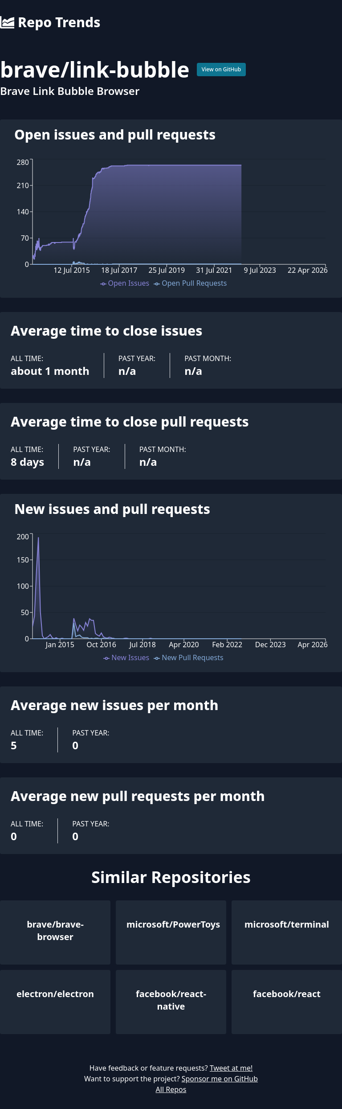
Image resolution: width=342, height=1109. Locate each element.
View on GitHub (221, 69)
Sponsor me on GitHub (220, 1079)
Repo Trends (50, 22)
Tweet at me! (231, 1068)
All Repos (171, 1089)
